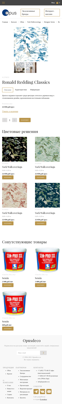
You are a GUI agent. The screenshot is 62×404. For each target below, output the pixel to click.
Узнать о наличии (10, 111)
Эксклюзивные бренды (28, 12)
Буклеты (23, 398)
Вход (53, 3)
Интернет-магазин (49, 12)
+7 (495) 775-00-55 (44, 370)
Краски (9, 374)
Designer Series (49, 22)
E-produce (43, 399)
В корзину (25, 120)
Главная (5, 22)
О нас (9, 385)
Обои (22, 22)
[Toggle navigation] (3, 3)
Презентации (24, 385)
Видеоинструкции (26, 389)
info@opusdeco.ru (44, 382)
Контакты (10, 398)
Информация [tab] (35, 90)
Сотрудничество (25, 376)
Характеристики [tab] (21, 90)
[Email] (32, 353)
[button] (58, 3)
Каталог (14, 22)
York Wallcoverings (34, 22)
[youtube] (49, 391)
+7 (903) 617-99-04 (44, 376)
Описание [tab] (7, 90)
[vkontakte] (42, 391)
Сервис (9, 394)
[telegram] (36, 391)
